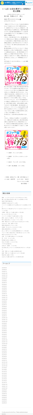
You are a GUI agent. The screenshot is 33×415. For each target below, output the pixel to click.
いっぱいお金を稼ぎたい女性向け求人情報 (16, 10)
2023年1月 (4, 338)
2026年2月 (4, 269)
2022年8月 (4, 347)
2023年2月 (4, 336)
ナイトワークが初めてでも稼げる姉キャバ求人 (12, 216)
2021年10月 (4, 366)
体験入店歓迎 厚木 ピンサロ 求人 (9, 229)
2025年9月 (4, 279)
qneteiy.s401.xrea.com (9, 21)
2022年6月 (4, 351)
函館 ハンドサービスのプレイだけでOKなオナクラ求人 (14, 197)
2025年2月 (4, 291)
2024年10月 (4, 299)
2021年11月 (4, 364)
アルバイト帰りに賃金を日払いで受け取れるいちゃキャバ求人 (16, 232)
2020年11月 (4, 386)
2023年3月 (4, 334)
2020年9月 (4, 390)
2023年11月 (4, 319)
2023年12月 (4, 317)
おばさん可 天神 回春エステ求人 (10, 223)
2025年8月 (4, 280)
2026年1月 (4, 271)
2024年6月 (4, 306)
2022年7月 (4, 349)
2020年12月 (4, 384)
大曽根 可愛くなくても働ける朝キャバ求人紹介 (13, 212)
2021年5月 (4, 375)
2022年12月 (4, 340)
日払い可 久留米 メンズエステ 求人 (10, 242)
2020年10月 (4, 388)
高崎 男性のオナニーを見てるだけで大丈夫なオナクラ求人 (15, 221)
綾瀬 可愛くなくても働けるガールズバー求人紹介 (13, 253)
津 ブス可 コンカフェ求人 (8, 238)
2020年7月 (4, 393)
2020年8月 (4, 391)
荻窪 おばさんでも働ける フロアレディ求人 (12, 218)
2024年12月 (4, 295)
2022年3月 (4, 356)
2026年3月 (4, 267)
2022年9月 (4, 345)
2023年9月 (4, 323)
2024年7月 (4, 304)
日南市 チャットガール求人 (15, 152)
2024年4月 (4, 310)
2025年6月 (4, 284)
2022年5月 (4, 353)
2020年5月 (4, 397)
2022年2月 (4, 358)
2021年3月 (4, 379)
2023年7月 (4, 327)
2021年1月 (4, 382)
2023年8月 (4, 325)
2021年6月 (4, 373)
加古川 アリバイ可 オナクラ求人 (17, 162)
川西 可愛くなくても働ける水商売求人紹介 (12, 251)
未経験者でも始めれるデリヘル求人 (10, 203)
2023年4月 (4, 332)
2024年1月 (4, 316)
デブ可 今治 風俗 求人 (7, 243)
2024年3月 (4, 312)
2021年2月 (4, 380)
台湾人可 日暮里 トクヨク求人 (9, 245)
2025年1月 (4, 293)
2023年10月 (4, 321)
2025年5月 (4, 286)
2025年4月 (4, 288)
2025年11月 (4, 275)
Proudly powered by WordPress (8, 412)
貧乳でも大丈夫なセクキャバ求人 (9, 234)
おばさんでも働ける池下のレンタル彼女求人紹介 (13, 256)
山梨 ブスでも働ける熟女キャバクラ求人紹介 (12, 236)
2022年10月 (4, 343)
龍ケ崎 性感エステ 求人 (13, 16)
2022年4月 (4, 354)
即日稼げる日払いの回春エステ (9, 240)
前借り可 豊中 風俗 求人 (7, 201)
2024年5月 (4, 308)
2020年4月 (4, 399)
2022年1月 (4, 360)
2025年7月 (4, 282)
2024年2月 (4, 314)
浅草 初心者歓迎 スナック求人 (16, 165)
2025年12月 (4, 273)
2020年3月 (4, 401)
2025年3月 (4, 290)
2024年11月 (4, 297)
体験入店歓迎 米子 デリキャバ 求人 (10, 225)
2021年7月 (4, 371)
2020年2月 (4, 403)
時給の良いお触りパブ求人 (8, 255)
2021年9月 (4, 367)
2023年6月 (4, 329)
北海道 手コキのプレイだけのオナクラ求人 (12, 227)
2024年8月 (4, 303)
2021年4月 (4, 377)
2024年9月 (4, 301)
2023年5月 (4, 330)
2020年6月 (4, 395)
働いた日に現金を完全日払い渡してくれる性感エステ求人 (15, 199)
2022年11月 (4, 341)
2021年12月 (4, 362)
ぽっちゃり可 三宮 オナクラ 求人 (9, 214)
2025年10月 (4, 277)
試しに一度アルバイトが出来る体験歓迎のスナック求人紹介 (15, 231)
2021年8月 (4, 369)
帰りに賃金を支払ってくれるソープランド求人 (12, 219)
